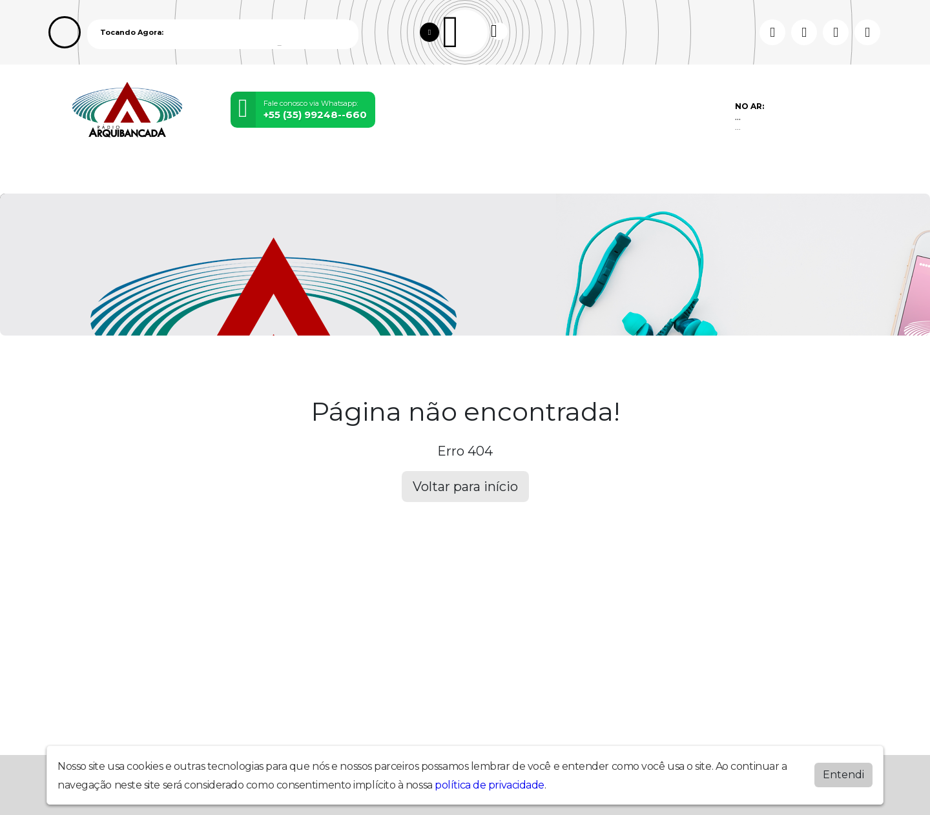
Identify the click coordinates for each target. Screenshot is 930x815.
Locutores (379, 173)
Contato (605, 173)
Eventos (303, 173)
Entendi (843, 775)
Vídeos (237, 173)
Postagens (465, 173)
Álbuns (539, 173)
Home (74, 173)
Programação (154, 173)
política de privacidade (489, 785)
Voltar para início (465, 486)
